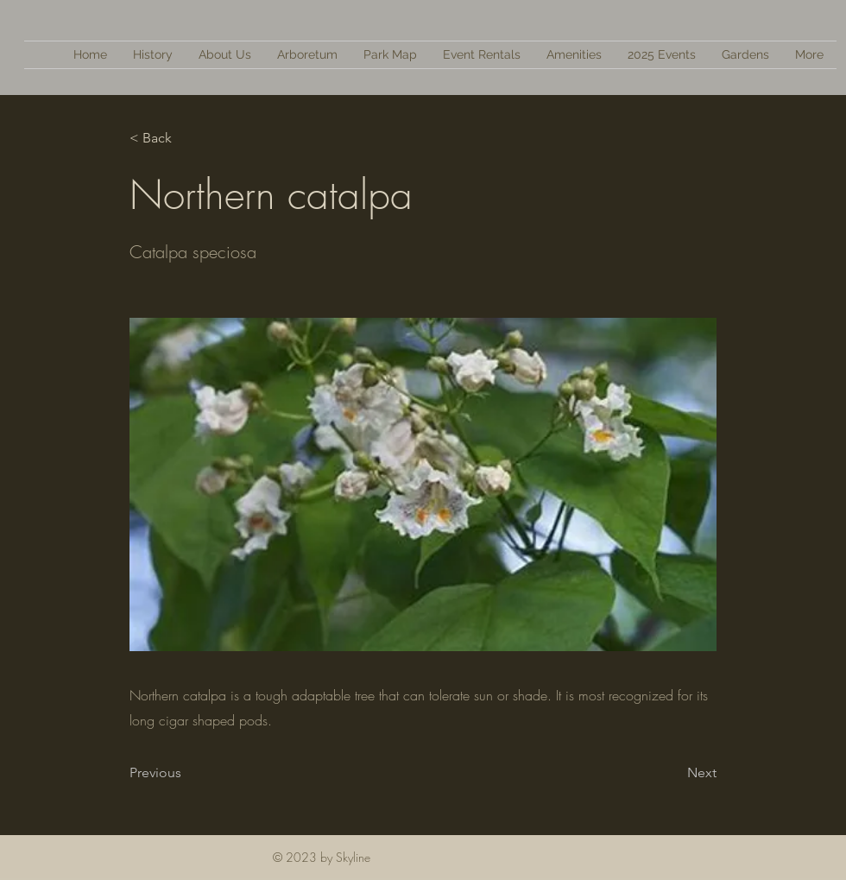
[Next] (673, 773)
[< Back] (186, 138)
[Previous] (186, 773)
